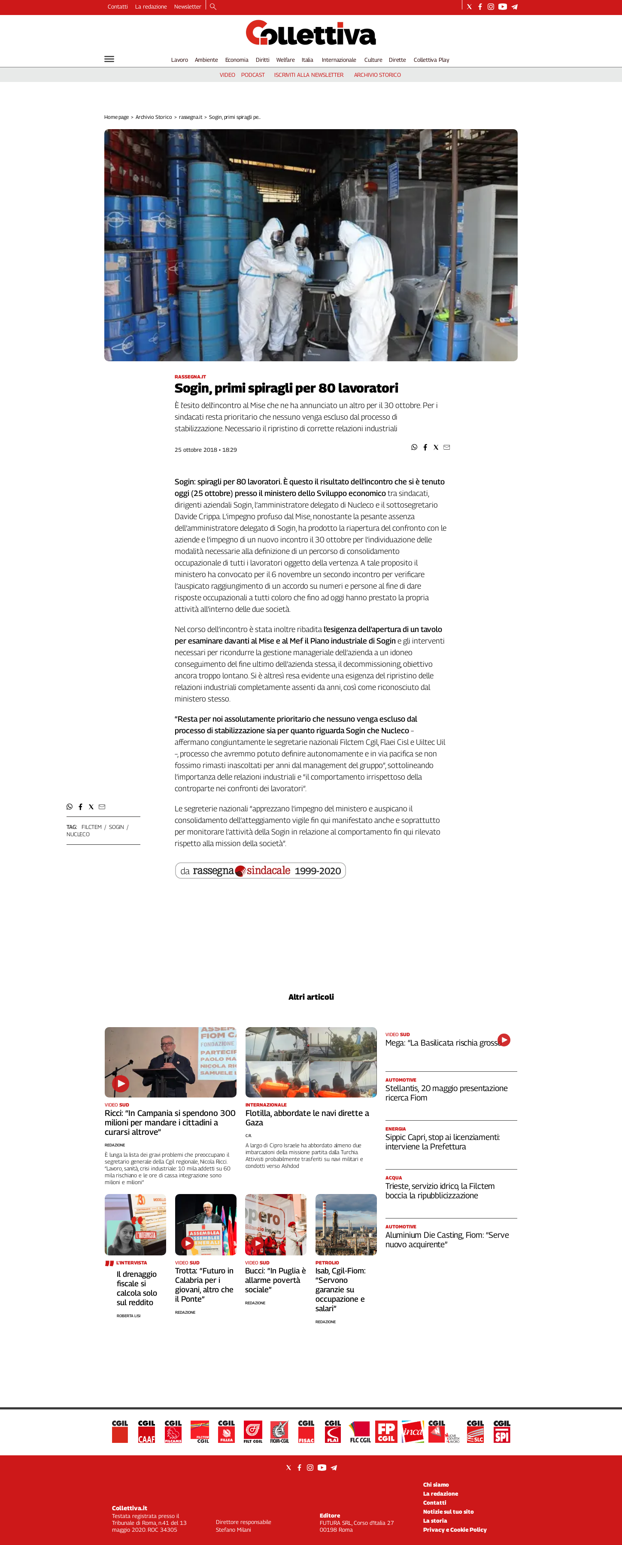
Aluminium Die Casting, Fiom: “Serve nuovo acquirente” (447, 1239)
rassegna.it (191, 117)
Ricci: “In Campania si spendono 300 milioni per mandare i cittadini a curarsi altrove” (170, 1122)
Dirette (397, 59)
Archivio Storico (154, 117)
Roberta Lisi (128, 1315)
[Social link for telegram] (514, 6)
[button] (414, 447)
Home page (116, 117)
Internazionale (339, 59)
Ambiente (206, 59)
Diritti (263, 59)
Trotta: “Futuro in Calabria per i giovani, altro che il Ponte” (204, 1284)
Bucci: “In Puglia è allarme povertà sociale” (275, 1280)
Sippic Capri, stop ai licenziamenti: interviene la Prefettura (442, 1141)
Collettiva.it (129, 1508)
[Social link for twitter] (469, 6)
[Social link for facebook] (480, 6)
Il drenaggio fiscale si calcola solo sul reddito (137, 1288)
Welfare (285, 59)
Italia (307, 59)
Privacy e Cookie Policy (455, 1529)
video (227, 74)
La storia (435, 1520)
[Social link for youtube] (502, 6)
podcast (253, 74)
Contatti (118, 6)
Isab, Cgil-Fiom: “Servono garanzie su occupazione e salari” (341, 1289)
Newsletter (187, 6)
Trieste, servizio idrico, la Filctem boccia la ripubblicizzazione (440, 1190)
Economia (237, 59)
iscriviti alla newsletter (308, 74)
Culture (373, 59)
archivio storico (377, 74)
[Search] (213, 7)
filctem (92, 826)
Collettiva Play (431, 59)
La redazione (151, 6)
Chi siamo (436, 1484)
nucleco (78, 834)
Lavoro (179, 59)
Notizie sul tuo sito (448, 1511)
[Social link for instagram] (491, 6)
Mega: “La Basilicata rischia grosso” (444, 1042)
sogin (116, 826)
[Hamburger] (109, 59)
